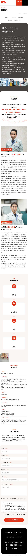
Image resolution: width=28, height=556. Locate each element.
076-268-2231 (16, 545)
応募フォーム (17, 20)
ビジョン (7, 17)
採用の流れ (20, 17)
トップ (19, 13)
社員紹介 (14, 17)
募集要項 (10, 20)
